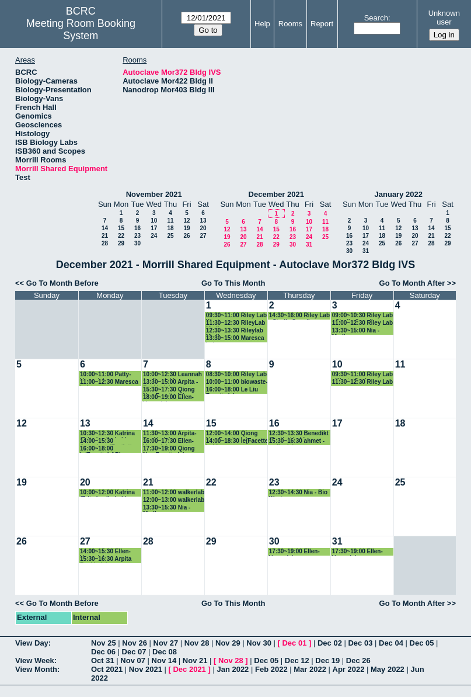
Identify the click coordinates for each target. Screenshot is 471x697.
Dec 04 (391, 643)
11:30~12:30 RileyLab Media (235, 323)
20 (203, 228)
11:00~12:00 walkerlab (173, 492)
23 (137, 236)
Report (321, 23)
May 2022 (387, 669)
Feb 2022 (271, 669)
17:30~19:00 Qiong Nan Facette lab (169, 449)
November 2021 (154, 194)
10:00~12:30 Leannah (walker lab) (172, 375)
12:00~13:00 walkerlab (173, 500)
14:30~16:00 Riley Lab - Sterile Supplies (299, 316)
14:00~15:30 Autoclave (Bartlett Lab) (106, 441)
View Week (34, 660)
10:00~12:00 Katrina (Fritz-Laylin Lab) (107, 493)
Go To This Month (233, 283)
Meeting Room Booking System (80, 29)
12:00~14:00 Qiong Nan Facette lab (232, 434)
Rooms (290, 23)
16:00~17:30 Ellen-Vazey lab (168, 441)
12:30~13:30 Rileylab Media (234, 331)
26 (186, 236)
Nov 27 (166, 643)
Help (262, 23)
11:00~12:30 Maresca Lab (109, 382)
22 (121, 236)
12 (186, 220)
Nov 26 (134, 643)
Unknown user (444, 17)
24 (154, 236)
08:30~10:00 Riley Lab (236, 374)
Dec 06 (103, 651)
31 (309, 244)
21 (105, 236)
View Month (36, 669)
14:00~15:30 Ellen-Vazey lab (105, 552)
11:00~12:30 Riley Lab (362, 323)
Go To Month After (412, 283)
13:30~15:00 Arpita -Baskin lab (170, 382)
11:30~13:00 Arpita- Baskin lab (170, 434)
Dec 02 (330, 643)
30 (137, 243)
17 (154, 228)
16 (137, 228)
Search (376, 17)
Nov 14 (164, 660)
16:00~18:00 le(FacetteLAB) (100, 449)
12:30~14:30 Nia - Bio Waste (298, 493)
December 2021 (276, 194)
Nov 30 (258, 643)
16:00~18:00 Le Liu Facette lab (232, 390)
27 (203, 236)
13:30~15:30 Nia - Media (166, 508)
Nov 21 (195, 660)
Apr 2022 (349, 669)
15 (121, 228)
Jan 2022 (233, 669)
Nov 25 (103, 643)
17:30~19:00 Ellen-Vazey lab (294, 552)
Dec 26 (358, 660)
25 (170, 236)
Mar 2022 (310, 669)
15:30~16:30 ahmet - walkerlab (297, 441)
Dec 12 (297, 660)
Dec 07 (134, 651)
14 (105, 228)
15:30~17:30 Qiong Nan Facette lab (169, 390)
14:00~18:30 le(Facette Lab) (237, 441)
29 (121, 243)
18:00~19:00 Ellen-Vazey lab (168, 397)
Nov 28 (197, 643)
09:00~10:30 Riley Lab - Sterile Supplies (362, 316)
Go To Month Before (62, 283)
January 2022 (399, 194)
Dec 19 (327, 660)
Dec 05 (422, 643)
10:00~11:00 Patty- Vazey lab (105, 375)
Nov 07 (132, 660)
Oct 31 (102, 660)
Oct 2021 (107, 669)
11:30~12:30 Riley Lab (362, 382)
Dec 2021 (189, 669)
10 (154, 220)
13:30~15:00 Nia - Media (355, 331)
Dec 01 (294, 643)
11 (170, 220)
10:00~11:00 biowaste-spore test (237, 382)
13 (203, 220)
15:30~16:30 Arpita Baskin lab (105, 559)
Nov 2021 (145, 669)
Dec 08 (164, 651)
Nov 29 (227, 643)
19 (186, 228)
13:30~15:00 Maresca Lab (235, 338)
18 (170, 228)
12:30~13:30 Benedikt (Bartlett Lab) (299, 434)
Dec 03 (360, 643)
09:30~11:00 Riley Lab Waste (236, 316)
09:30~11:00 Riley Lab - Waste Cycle (362, 375)
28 (105, 243)
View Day (31, 643)
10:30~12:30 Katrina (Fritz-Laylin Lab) (107, 434)
